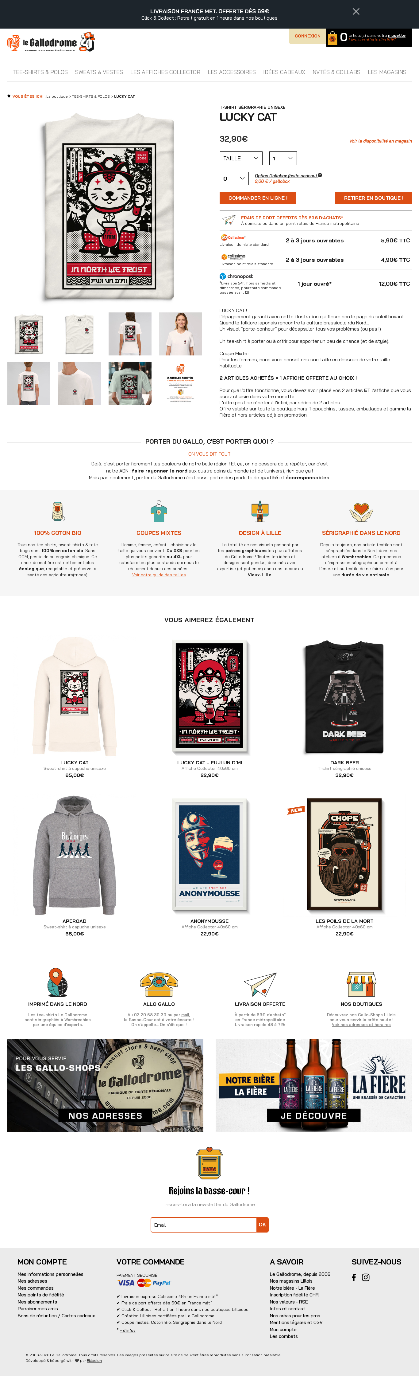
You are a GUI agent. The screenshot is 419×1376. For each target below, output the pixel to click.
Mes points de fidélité (41, 1295)
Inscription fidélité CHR (294, 1295)
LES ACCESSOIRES (232, 72)
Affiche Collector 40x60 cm (209, 765)
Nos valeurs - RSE (289, 1302)
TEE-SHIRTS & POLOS (40, 72)
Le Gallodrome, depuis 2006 (300, 1274)
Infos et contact (287, 1308)
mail (185, 1014)
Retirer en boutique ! (373, 198)
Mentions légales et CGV (296, 1322)
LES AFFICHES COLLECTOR (165, 72)
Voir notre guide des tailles (159, 575)
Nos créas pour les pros (295, 1316)
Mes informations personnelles (50, 1274)
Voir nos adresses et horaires (361, 1024)
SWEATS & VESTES (99, 72)
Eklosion (94, 1360)
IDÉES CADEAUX (284, 72)
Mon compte (283, 1329)
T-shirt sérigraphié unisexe (344, 765)
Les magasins (387, 72)
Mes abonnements (37, 1302)
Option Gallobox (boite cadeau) (288, 175)
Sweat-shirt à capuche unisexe (75, 765)
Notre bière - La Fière (292, 1288)
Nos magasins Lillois (291, 1281)
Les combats (284, 1336)
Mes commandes (36, 1288)
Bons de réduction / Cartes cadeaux (56, 1316)
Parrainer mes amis (38, 1308)
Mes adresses (32, 1281)
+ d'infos (128, 1330)
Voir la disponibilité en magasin (380, 141)
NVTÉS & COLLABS (336, 72)
